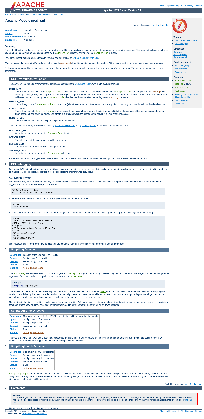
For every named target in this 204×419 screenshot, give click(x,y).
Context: (14, 261)
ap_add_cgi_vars (88, 125)
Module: (14, 268)
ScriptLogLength (180, 57)
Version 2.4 (48, 14)
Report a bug (180, 72)
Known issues (181, 69)
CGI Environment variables (186, 40)
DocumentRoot (55, 133)
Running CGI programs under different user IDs (188, 95)
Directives (173, 6)
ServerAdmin (55, 153)
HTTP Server (19, 14)
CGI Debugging (181, 44)
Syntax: (14, 258)
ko (167, 25)
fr (158, 25)
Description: (11, 30)
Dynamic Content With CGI (85, 58)
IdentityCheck (44, 111)
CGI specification (83, 84)
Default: (14, 322)
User (103, 291)
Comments (179, 104)
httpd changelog (182, 65)
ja (162, 25)
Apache (8, 14)
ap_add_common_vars (64, 125)
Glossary (189, 6)
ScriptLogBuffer (180, 54)
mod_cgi (156, 92)
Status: (8, 33)
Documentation (34, 14)
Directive (30, 249)
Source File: (11, 40)
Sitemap (198, 6)
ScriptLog (177, 52)
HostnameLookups (45, 104)
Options (179, 84)
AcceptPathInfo (183, 80)
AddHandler (62, 53)
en (153, 25)
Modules (164, 6)
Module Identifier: (14, 36)
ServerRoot (76, 276)
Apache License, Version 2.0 (34, 413)
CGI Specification (182, 100)
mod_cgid (65, 63)
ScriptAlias (101, 53)
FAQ (182, 6)
